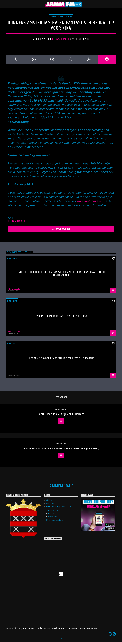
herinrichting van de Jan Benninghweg (61, 414)
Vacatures (52, 516)
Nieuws (68, 17)
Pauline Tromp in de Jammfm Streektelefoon (62, 316)
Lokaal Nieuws (56, 17)
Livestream (51, 500)
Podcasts (50, 503)
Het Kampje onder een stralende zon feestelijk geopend (61, 358)
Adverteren (53, 510)
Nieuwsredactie (61, 39)
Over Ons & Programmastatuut (59, 506)
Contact (51, 513)
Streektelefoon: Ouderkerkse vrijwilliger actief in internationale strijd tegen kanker (62, 273)
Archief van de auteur (61, 229)
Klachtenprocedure (54, 520)
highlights (12, 258)
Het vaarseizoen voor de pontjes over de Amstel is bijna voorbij (61, 448)
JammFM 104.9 (61, 486)
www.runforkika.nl (88, 201)
